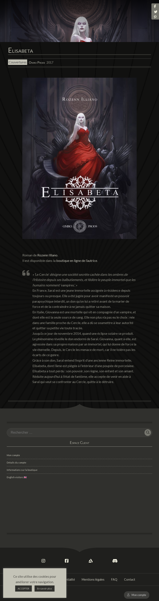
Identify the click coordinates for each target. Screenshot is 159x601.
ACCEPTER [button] (23, 588)
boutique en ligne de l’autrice (76, 260)
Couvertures (18, 62)
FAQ (114, 579)
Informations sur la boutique (22, 469)
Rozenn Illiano (47, 255)
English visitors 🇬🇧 (17, 477)
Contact (129, 579)
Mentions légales (93, 579)
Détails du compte (16, 462)
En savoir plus (44, 588)
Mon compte (139, 595)
